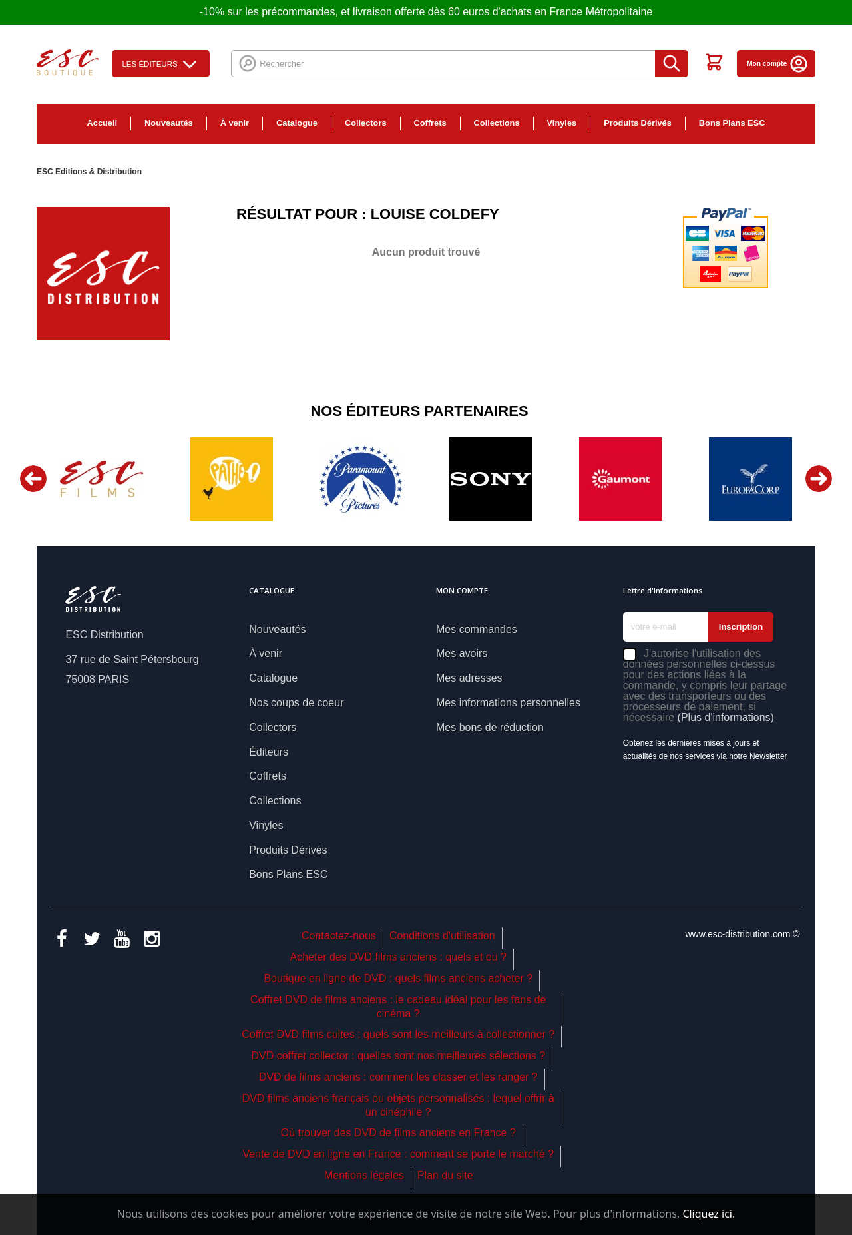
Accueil (102, 123)
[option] (101, 479)
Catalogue (297, 123)
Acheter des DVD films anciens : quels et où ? (398, 957)
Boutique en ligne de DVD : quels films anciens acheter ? (398, 978)
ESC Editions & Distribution (89, 171)
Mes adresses (469, 678)
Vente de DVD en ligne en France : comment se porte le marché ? (398, 1154)
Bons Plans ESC (732, 123)
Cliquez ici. (708, 1213)
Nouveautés (168, 123)
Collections (497, 123)
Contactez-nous (339, 935)
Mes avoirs (461, 653)
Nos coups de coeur (296, 702)
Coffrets (430, 123)
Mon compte (778, 63)
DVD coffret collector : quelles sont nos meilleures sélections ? (398, 1055)
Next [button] (818, 478)
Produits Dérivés (638, 123)
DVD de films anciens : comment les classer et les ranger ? (398, 1077)
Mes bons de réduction (490, 727)
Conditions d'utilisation (442, 935)
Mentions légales (364, 1175)
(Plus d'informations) (726, 717)
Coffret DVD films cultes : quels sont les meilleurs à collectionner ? (398, 1034)
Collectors (366, 123)
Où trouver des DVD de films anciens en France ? (398, 1132)
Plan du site (445, 1175)
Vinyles (562, 123)
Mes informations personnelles (508, 702)
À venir (234, 123)
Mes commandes (476, 629)
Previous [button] (33, 478)
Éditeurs (268, 752)
